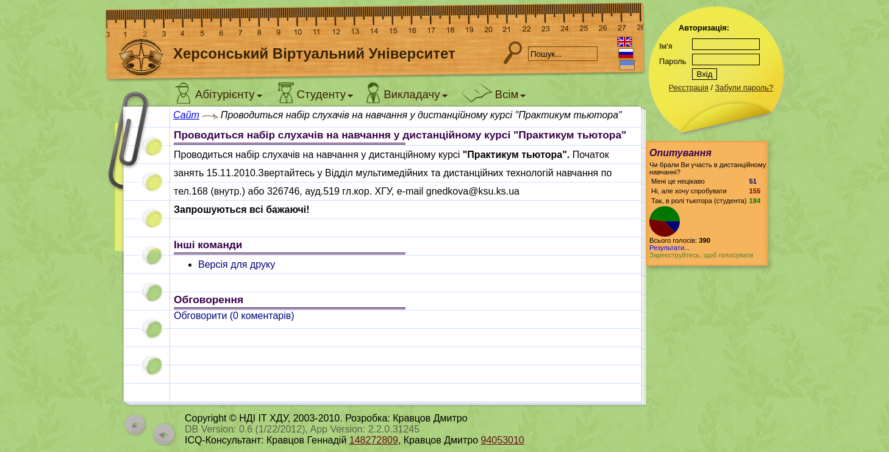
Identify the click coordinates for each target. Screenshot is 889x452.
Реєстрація (689, 87)
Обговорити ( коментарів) (234, 315)
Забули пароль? (744, 87)
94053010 (502, 440)
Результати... (669, 247)
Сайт (186, 115)
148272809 (373, 440)
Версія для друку (236, 264)
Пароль (672, 61)
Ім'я (666, 46)
